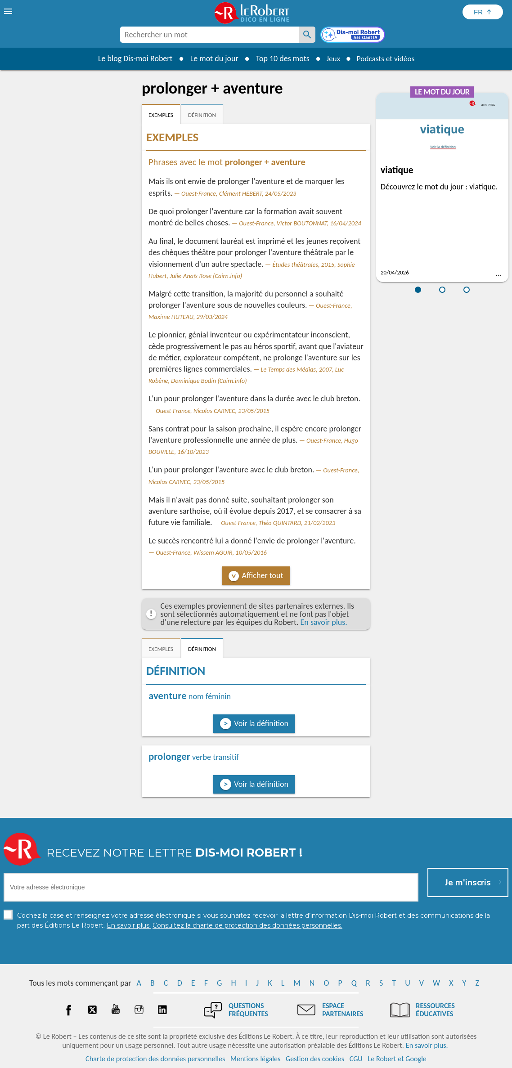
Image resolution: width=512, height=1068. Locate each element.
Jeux (331, 58)
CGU (356, 1059)
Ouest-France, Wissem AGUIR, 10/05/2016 (211, 552)
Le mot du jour (212, 58)
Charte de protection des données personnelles (155, 1059)
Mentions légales (255, 1059)
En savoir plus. (324, 622)
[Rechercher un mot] (307, 35)
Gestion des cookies (315, 1059)
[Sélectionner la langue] (483, 11)
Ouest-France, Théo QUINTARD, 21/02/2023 (278, 523)
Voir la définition (261, 723)
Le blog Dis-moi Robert (132, 58)
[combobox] (209, 35)
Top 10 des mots (280, 58)
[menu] (9, 11)
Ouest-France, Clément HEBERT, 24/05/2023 (238, 193)
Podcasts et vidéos (386, 58)
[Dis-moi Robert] (353, 35)
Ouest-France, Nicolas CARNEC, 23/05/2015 (212, 411)
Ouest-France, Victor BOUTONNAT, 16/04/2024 (300, 223)
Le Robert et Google (397, 1059)
